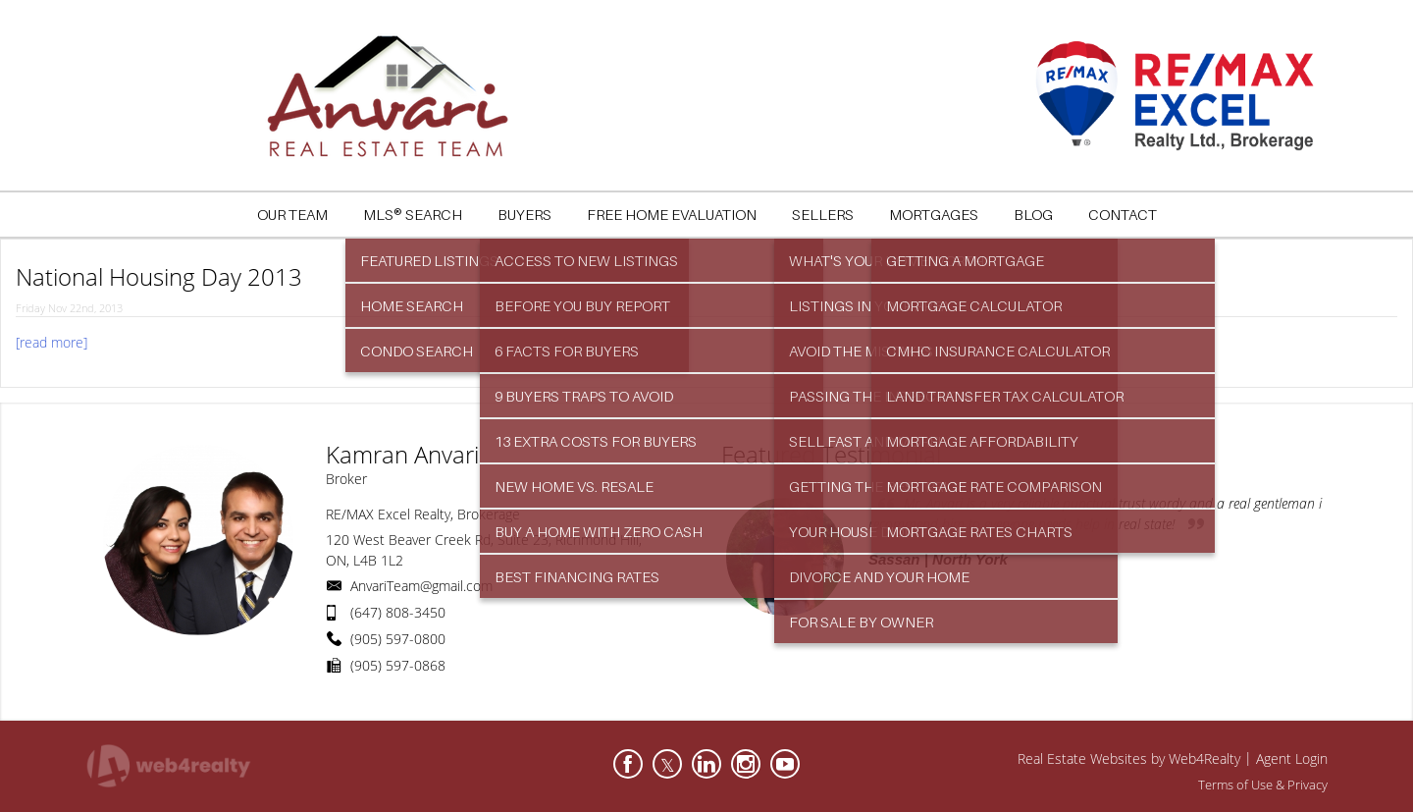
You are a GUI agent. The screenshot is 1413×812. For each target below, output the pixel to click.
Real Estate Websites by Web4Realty (1129, 758)
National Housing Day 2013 (159, 276)
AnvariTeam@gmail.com (421, 585)
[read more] (51, 342)
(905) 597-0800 (397, 638)
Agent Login (1292, 758)
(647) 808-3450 (397, 612)
